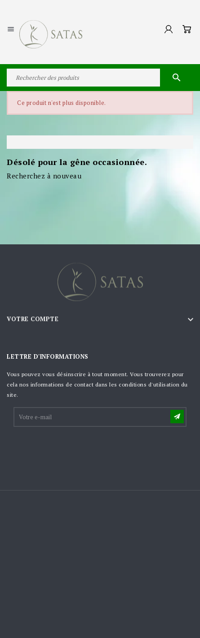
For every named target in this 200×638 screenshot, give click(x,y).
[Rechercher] (100, 78)
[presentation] (82, 450)
